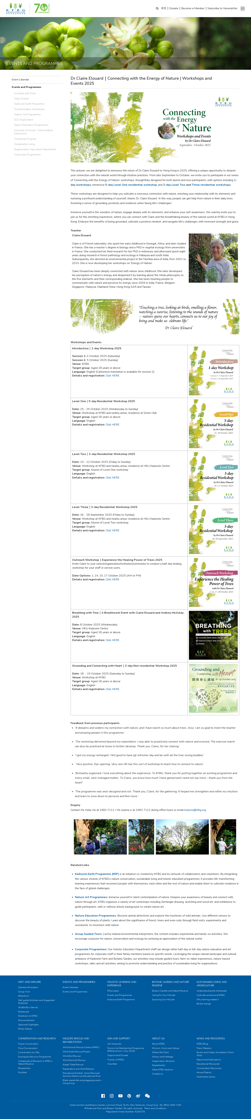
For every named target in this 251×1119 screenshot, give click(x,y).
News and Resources (211, 1038)
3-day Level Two (174, 185)
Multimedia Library (206, 1076)
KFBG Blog (202, 1043)
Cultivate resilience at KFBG (211, 995)
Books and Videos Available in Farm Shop (215, 1054)
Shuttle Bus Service (28, 1007)
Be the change (204, 1003)
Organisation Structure (163, 1061)
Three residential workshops (211, 185)
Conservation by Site (28, 1052)
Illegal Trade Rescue (73, 1064)
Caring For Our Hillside (163, 995)
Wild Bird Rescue (72, 1056)
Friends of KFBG (115, 1059)
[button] (243, 8)
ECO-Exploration (23, 119)
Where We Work (160, 1052)
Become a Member (192, 8)
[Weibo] (138, 1096)
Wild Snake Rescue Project (76, 1051)
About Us (158, 1038)
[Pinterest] (129, 1096)
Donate (173, 8)
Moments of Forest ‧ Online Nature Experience (33, 132)
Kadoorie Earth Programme (29, 104)
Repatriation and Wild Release (78, 1069)
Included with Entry (25, 93)
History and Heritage (162, 1056)
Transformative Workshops (29, 109)
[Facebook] (103, 1096)
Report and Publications (209, 1059)
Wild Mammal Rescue (74, 1060)
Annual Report (204, 1072)
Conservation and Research (37, 1038)
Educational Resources (208, 1063)
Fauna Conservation (28, 1043)
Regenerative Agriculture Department (35, 149)
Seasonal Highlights (28, 1024)
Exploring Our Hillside (163, 999)
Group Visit (24, 991)
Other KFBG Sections (162, 1069)
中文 (163, 8)
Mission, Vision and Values (165, 1048)
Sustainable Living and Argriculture (212, 983)
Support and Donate (117, 1055)
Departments (158, 1065)
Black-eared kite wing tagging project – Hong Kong (82, 1082)
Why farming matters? (208, 999)
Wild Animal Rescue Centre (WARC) (81, 1047)
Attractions (23, 995)
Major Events (21, 98)
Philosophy (113, 990)
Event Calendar (20, 79)
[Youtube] (120, 1096)
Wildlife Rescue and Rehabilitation (76, 1040)
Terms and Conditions (155, 1108)
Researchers (24, 1068)
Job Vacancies (114, 1043)
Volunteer (112, 1063)
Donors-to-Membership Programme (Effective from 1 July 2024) (125, 1050)
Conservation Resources (209, 1068)
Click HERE (112, 640)
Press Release (204, 1048)
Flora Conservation (27, 1048)
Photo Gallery (25, 1028)
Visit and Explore (29, 982)
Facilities (22, 1072)
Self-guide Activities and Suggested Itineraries (36, 1002)
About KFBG (158, 1043)
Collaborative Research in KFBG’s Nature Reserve (35, 1063)
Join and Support (118, 1038)
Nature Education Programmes (31, 125)
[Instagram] (111, 1096)
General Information (28, 987)
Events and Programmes (26, 87)
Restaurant (23, 1011)
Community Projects (25, 139)
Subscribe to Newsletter (222, 8)
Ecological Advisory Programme (34, 1056)
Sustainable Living (24, 144)
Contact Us (157, 1073)
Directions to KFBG (27, 1016)
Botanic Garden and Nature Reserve (170, 990)
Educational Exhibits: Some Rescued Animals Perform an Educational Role (81, 1075)
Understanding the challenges (212, 990)
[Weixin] (147, 1096)
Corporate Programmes (27, 154)
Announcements (26, 1020)
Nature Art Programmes (27, 114)
